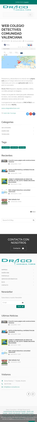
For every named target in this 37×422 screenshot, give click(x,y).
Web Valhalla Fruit (14, 199)
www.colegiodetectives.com (10, 108)
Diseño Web (6, 113)
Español (26, 2)
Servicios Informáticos (9, 279)
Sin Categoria (6, 127)
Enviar (20, 306)
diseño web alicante (14, 413)
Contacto (18, 248)
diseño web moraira (27, 413)
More (33, 212)
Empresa (4, 269)
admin (20, 41)
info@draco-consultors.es (10, 387)
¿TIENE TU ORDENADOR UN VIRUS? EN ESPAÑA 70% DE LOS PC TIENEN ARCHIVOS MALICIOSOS (21, 180)
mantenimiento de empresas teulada (14, 411)
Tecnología (13, 113)
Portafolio (5, 276)
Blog (3, 282)
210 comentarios (28, 41)
